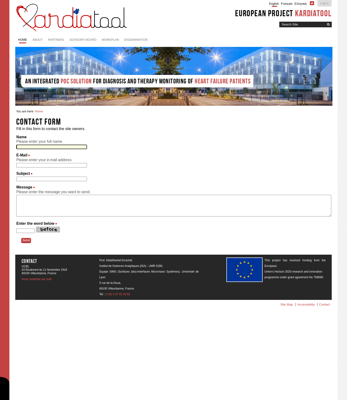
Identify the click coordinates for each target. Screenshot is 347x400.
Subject (23, 173)
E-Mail (22, 155)
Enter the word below (35, 223)
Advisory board (82, 39)
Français (286, 3)
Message (24, 187)
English (274, 3)
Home (22, 39)
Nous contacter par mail (36, 279)
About (37, 39)
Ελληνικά (301, 3)
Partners (56, 39)
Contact (324, 304)
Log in (324, 3)
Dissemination (136, 39)
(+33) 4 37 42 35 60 (117, 294)
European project (283, 13)
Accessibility (306, 304)
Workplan (110, 39)
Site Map (286, 304)
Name (21, 137)
